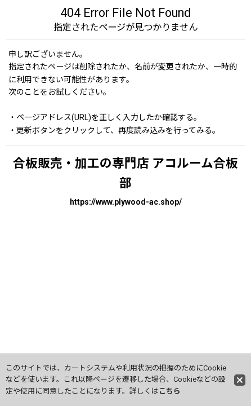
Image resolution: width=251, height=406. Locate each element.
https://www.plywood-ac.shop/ (126, 201)
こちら (170, 391)
